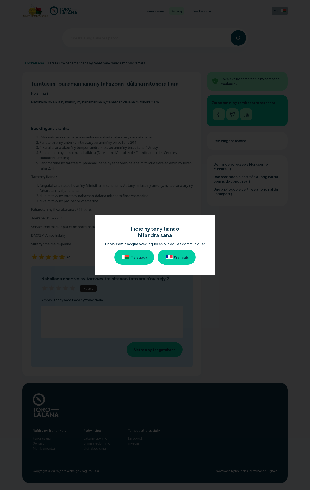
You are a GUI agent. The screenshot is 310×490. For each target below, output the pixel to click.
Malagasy (134, 257)
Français (176, 257)
